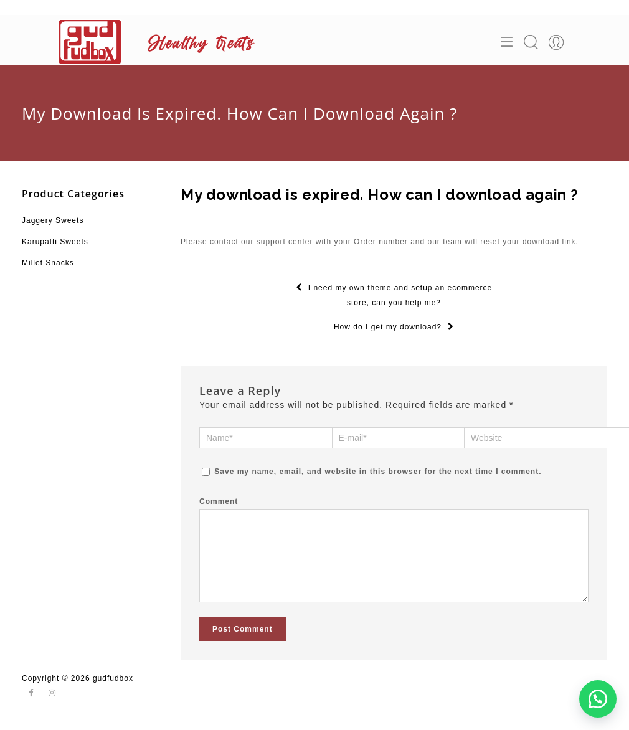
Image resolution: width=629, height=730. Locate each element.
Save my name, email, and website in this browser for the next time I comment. (377, 471)
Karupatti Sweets (55, 241)
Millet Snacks (48, 262)
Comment (218, 501)
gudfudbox (113, 690)
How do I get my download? (394, 327)
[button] (598, 699)
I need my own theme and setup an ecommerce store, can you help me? (394, 295)
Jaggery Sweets (52, 220)
